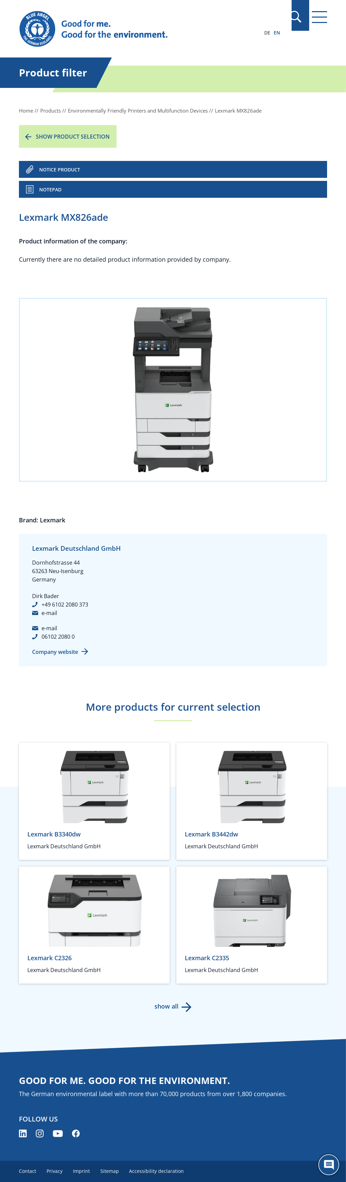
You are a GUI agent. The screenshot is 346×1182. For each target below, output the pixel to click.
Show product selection (73, 136)
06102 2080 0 (58, 636)
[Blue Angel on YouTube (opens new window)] (58, 1133)
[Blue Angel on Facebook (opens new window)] (76, 1133)
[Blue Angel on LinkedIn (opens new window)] (23, 1133)
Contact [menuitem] (27, 1171)
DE (267, 32)
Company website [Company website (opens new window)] (55, 652)
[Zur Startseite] (126, 29)
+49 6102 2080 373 (65, 604)
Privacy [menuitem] (55, 1171)
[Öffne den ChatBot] (328, 1164)
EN (277, 32)
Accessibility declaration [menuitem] (158, 1171)
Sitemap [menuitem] (110, 1171)
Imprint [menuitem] (82, 1171)
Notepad (50, 189)
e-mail (49, 613)
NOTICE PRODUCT (59, 169)
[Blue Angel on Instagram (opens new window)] (40, 1133)
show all (166, 1006)
